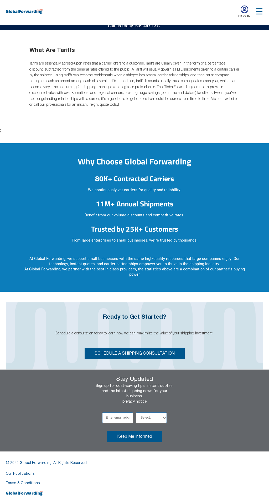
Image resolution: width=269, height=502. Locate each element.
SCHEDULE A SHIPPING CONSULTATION (135, 353)
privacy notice (134, 401)
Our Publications (20, 474)
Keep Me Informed (134, 437)
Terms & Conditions (23, 483)
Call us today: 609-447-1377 (134, 26)
